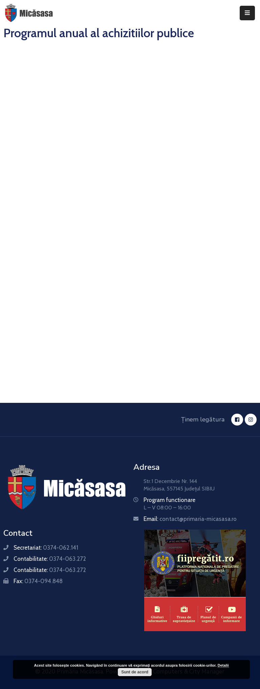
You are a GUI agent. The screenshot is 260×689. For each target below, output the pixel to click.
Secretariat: (46, 547)
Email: (190, 518)
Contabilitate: (50, 558)
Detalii (223, 665)
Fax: (38, 581)
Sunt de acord (134, 672)
